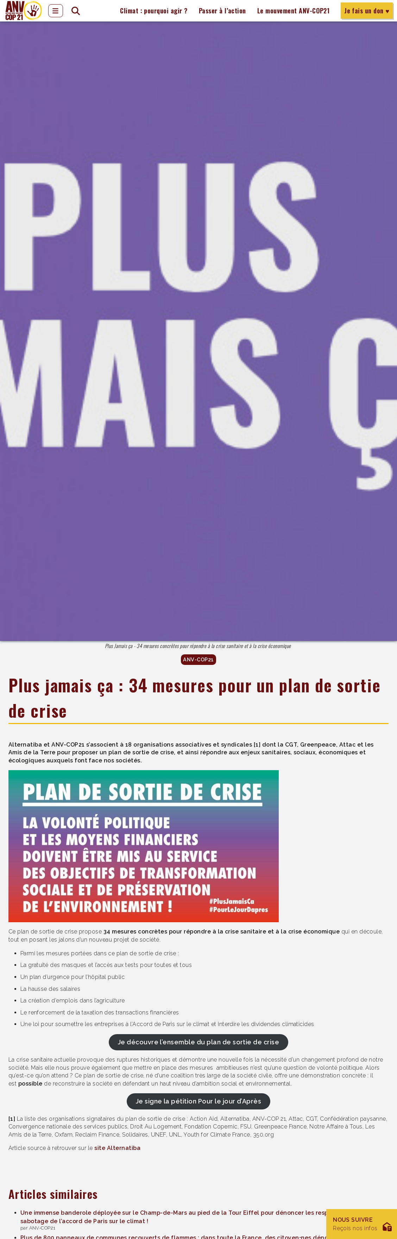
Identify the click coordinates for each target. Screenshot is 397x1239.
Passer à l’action (222, 10)
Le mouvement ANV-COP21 (293, 10)
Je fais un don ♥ (366, 10)
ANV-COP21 (198, 659)
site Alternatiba (117, 1148)
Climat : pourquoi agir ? (154, 10)
